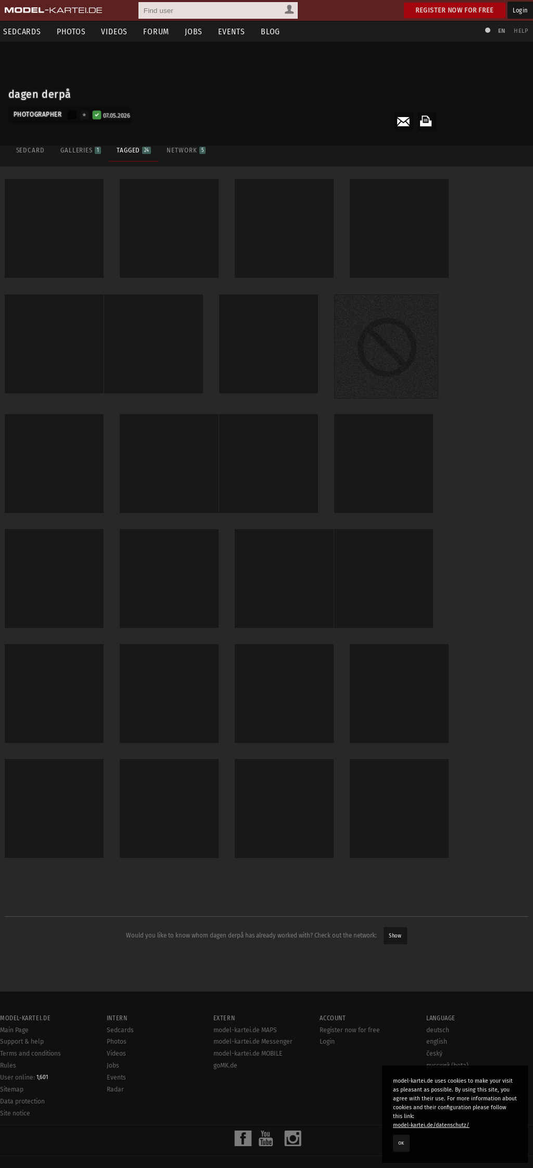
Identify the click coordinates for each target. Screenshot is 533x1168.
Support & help (22, 1152)
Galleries (80, 149)
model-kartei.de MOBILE (248, 1163)
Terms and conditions (30, 1163)
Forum (158, 31)
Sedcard (30, 149)
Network (186, 149)
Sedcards (120, 1140)
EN (500, 31)
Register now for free (454, 10)
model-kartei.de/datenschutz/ (431, 1125)
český (434, 1163)
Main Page (14, 1140)
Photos (72, 31)
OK (401, 1143)
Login (520, 10)
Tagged (133, 149)
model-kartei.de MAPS (245, 1140)
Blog (272, 31)
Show (395, 933)
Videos (116, 31)
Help (520, 31)
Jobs (196, 31)
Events (233, 31)
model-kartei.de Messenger (253, 1152)
